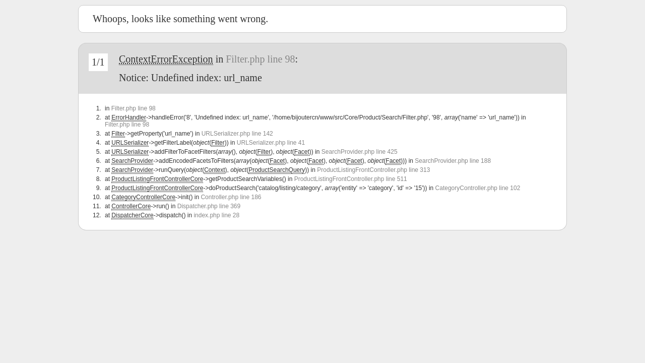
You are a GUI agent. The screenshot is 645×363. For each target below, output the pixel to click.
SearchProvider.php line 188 (453, 160)
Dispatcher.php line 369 (208, 206)
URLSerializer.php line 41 (271, 142)
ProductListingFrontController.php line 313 (373, 169)
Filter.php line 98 (260, 59)
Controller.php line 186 (231, 197)
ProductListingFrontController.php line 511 (350, 179)
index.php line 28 (216, 215)
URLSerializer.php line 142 (237, 133)
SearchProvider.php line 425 (359, 151)
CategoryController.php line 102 (478, 188)
